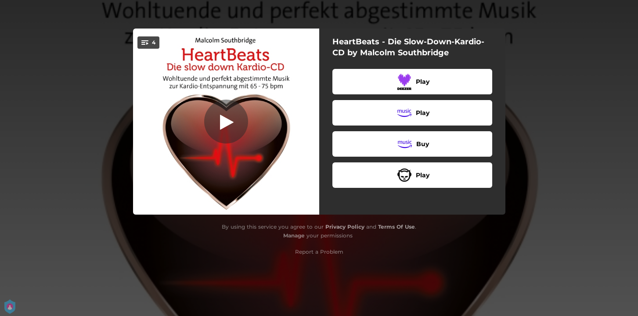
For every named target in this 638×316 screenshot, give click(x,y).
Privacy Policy (344, 226)
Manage (294, 235)
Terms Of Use (396, 226)
